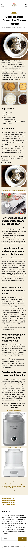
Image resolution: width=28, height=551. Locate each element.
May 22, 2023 (22, 27)
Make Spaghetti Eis (7, 498)
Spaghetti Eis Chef (10, 27)
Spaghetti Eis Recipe (7, 502)
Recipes (14, 12)
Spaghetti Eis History (8, 500)
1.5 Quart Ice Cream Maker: (14, 462)
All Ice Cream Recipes (8, 504)
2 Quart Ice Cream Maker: (14, 428)
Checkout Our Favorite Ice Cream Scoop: (14, 201)
